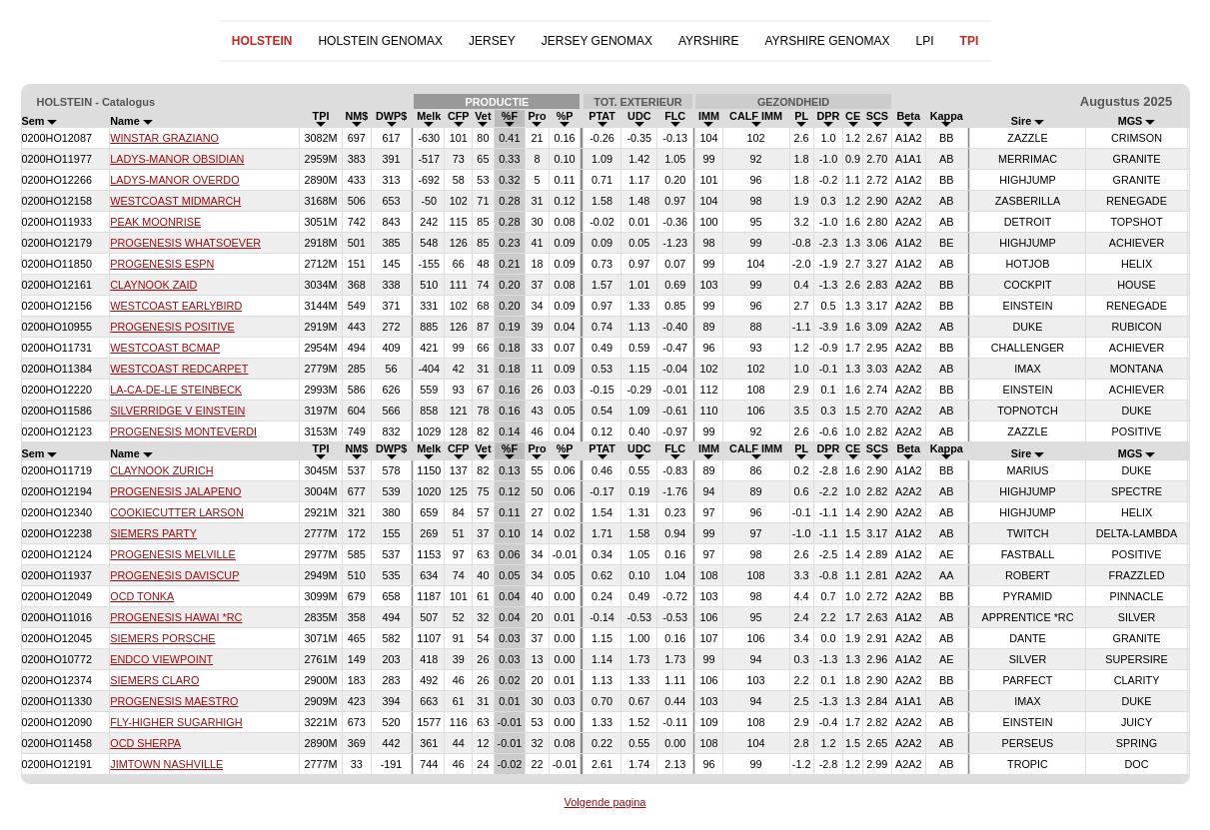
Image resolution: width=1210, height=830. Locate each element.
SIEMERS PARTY (153, 533)
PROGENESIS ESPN (162, 264)
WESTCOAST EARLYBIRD (176, 306)
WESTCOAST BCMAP (165, 348)
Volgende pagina (605, 802)
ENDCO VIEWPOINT (161, 659)
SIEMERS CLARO (154, 680)
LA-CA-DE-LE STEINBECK (176, 390)
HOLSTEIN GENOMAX (380, 41)
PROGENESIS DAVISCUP (174, 575)
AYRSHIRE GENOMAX (826, 41)
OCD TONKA (142, 596)
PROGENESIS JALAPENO (175, 491)
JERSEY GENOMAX (597, 41)
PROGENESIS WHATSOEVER (185, 243)
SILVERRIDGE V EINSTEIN (177, 410)
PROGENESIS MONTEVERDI (183, 431)
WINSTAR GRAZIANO (164, 138)
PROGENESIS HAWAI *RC (176, 617)
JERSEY (492, 41)
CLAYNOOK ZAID (153, 285)
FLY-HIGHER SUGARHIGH (176, 722)
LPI (925, 41)
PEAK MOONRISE (155, 222)
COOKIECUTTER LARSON (177, 512)
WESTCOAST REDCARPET (179, 369)
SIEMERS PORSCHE (162, 638)
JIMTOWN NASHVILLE (166, 764)
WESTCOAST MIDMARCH (175, 201)
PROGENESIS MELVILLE (173, 554)
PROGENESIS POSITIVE (172, 327)
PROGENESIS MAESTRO (174, 701)
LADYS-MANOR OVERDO (174, 180)
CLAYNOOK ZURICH (161, 470)
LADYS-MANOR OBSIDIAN (177, 159)
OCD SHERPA (145, 743)
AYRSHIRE (708, 41)
